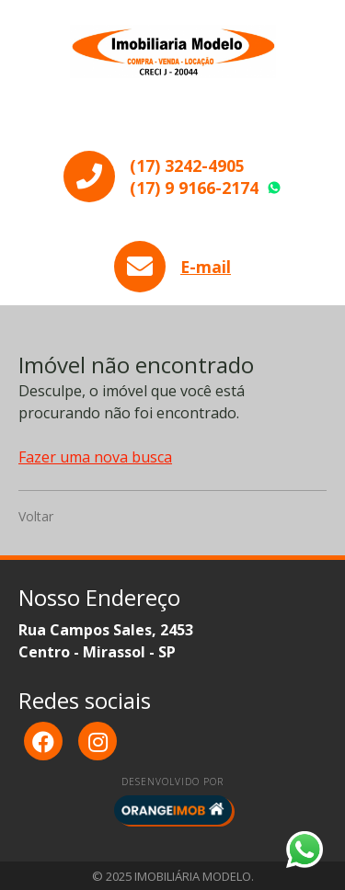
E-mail (205, 267)
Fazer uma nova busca (95, 457)
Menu (172, 120)
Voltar (35, 516)
